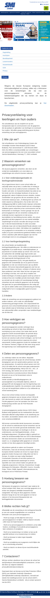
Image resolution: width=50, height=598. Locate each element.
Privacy (5, 71)
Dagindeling (6, 52)
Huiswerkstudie (7, 64)
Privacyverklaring (25, 597)
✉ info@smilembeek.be (25, 594)
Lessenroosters (8, 61)
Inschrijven (6, 55)
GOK (4, 67)
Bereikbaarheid (7, 58)
